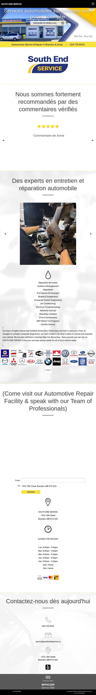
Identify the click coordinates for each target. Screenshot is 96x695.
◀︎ (3, 140)
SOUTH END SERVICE (11, 4)
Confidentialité (17, 691)
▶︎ (93, 140)
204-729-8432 (77, 44)
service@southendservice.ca (48, 641)
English (92, 9)
